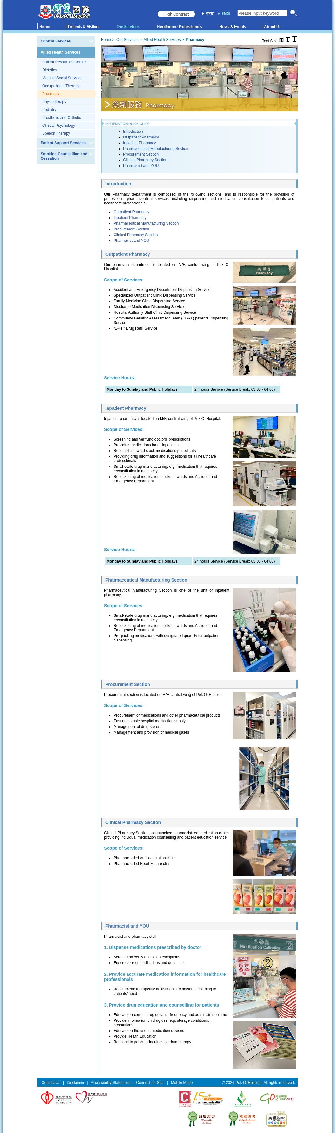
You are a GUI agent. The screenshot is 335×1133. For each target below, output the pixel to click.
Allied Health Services (60, 52)
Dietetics (49, 70)
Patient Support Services (63, 143)
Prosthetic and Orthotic (61, 117)
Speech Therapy (56, 133)
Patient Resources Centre (64, 62)
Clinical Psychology (58, 125)
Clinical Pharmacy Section (145, 160)
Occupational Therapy (60, 86)
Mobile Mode (182, 1082)
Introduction (133, 131)
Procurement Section (141, 154)
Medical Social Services (62, 78)
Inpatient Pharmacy (139, 143)
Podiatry (49, 109)
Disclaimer (75, 1082)
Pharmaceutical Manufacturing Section (155, 148)
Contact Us (51, 1082)
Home (106, 39)
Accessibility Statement (110, 1082)
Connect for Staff (150, 1082)
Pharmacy (50, 94)
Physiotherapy (54, 102)
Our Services (127, 39)
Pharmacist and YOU (141, 166)
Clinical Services (56, 41)
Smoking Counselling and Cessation (64, 156)
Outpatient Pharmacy (141, 137)
